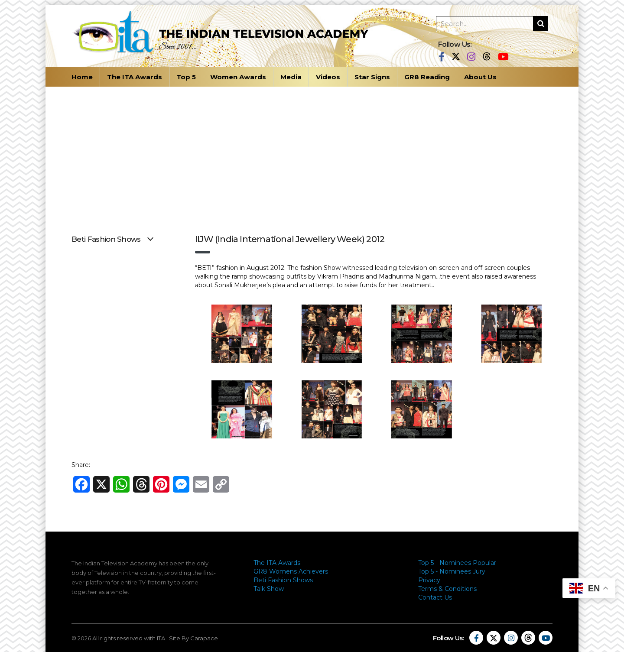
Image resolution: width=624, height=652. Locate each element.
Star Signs (372, 77)
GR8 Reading (427, 77)
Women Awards (238, 77)
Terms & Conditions (447, 589)
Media (291, 77)
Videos (328, 77)
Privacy (429, 580)
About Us (480, 77)
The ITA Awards (134, 77)
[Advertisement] (312, 151)
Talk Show (269, 589)
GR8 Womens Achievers (291, 571)
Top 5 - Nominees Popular (457, 563)
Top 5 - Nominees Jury (451, 571)
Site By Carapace (193, 638)
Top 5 (186, 77)
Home (82, 77)
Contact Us (435, 597)
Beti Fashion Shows (283, 580)
